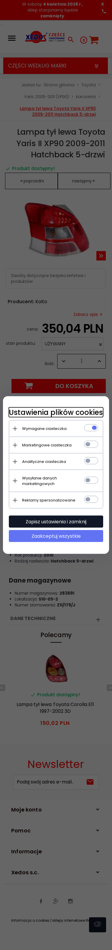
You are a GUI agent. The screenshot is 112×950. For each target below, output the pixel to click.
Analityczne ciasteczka (44, 461)
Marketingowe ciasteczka (47, 445)
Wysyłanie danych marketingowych (39, 480)
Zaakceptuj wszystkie (56, 536)
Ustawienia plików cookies (56, 412)
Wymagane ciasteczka (44, 428)
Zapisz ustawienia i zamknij (56, 521)
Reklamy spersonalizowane (48, 500)
